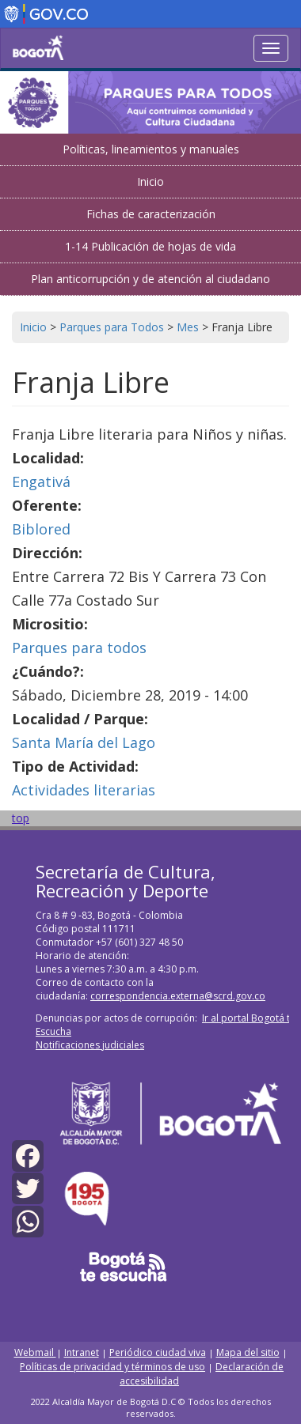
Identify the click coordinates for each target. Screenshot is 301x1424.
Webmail (35, 1352)
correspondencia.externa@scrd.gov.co (177, 996)
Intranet (81, 1352)
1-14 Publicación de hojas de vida (150, 246)
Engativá (41, 481)
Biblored (41, 528)
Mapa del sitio (248, 1352)
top (20, 817)
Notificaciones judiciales (90, 1045)
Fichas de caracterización (150, 213)
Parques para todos (79, 647)
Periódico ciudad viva (157, 1352)
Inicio (150, 181)
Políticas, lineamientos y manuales (151, 149)
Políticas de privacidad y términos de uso (112, 1366)
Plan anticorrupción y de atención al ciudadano (150, 278)
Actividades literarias (83, 789)
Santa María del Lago (83, 742)
